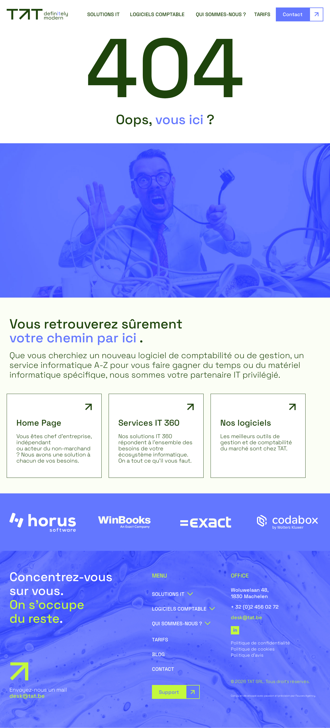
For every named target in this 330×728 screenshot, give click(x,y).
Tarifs (262, 14)
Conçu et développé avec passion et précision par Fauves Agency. (273, 695)
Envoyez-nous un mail (38, 692)
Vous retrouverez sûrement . (95, 330)
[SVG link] (37, 14)
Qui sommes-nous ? (222, 14)
